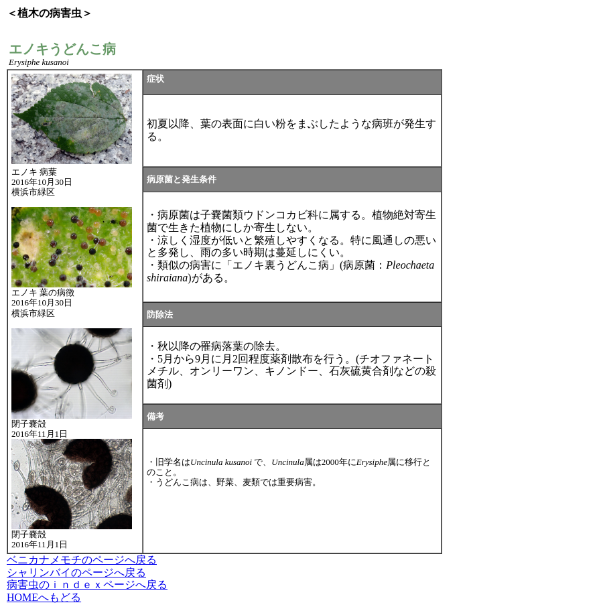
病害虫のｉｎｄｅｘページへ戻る (87, 584)
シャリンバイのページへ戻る (76, 572)
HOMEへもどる (44, 597)
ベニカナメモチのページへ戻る (82, 559)
